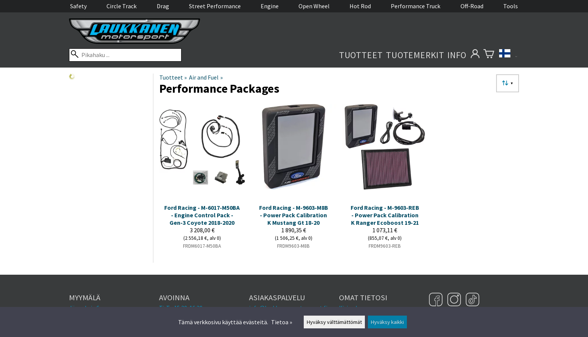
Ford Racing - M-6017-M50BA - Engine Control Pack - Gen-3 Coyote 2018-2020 (202, 215)
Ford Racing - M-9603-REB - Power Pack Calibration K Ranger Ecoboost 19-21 (385, 215)
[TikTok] (472, 300)
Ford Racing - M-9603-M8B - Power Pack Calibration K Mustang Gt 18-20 (293, 215)
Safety (78, 6)
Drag (163, 6)
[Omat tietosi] (475, 55)
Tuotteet (361, 55)
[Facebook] (436, 300)
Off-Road (471, 6)
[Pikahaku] (125, 55)
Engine (270, 6)
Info (456, 55)
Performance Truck (415, 6)
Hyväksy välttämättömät (334, 322)
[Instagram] (455, 300)
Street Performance (215, 6)
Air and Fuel (205, 77)
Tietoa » (281, 322)
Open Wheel (314, 6)
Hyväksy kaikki (387, 322)
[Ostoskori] (488, 55)
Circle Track (121, 6)
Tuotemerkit (415, 55)
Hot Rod (360, 6)
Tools (510, 6)
